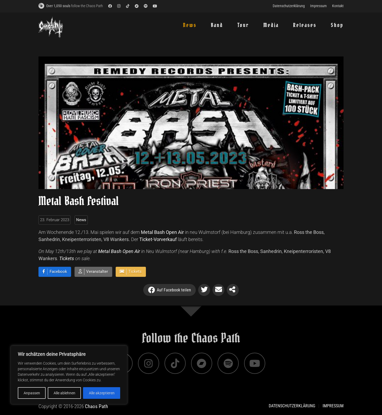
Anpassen (32, 393)
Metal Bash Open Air (162, 232)
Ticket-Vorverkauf (158, 239)
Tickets (66, 258)
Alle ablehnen (64, 393)
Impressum (333, 405)
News (81, 219)
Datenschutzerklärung (292, 405)
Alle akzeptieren (102, 393)
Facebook (58, 271)
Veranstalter (97, 271)
